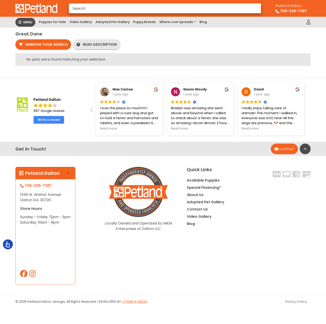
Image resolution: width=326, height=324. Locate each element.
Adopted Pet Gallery (112, 22)
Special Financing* (204, 187)
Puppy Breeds (144, 22)
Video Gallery (81, 22)
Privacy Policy (296, 301)
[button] (92, 111)
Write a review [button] (49, 120)
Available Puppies (203, 180)
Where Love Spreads (176, 22)
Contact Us (197, 209)
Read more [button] (108, 129)
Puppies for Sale (52, 22)
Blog (203, 22)
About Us (195, 194)
